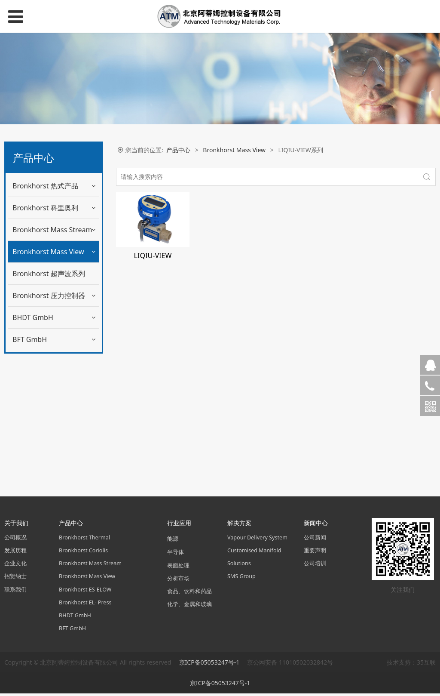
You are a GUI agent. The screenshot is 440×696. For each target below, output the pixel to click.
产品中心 (178, 150)
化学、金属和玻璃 (189, 606)
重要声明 (315, 553)
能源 (172, 541)
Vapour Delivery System (257, 540)
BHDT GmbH (32, 445)
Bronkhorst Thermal (84, 540)
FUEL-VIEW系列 (40, 344)
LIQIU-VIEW (153, 255)
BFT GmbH (29, 467)
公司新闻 (315, 540)
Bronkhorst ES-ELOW (85, 592)
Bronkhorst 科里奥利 (45, 207)
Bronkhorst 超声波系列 (48, 402)
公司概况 (15, 540)
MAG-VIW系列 (38, 309)
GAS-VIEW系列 (39, 291)
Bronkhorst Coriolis (83, 553)
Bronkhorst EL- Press (85, 605)
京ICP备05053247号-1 (210, 665)
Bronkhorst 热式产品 (45, 186)
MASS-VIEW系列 (41, 273)
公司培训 (315, 566)
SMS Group (241, 578)
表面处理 (178, 567)
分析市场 (178, 581)
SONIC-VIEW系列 (42, 361)
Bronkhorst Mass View (48, 251)
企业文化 (15, 566)
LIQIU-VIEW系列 (41, 326)
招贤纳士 (15, 578)
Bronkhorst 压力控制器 (48, 423)
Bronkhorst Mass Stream (52, 229)
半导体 (175, 554)
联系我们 (15, 592)
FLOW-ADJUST (38, 380)
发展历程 (15, 553)
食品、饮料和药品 (189, 593)
